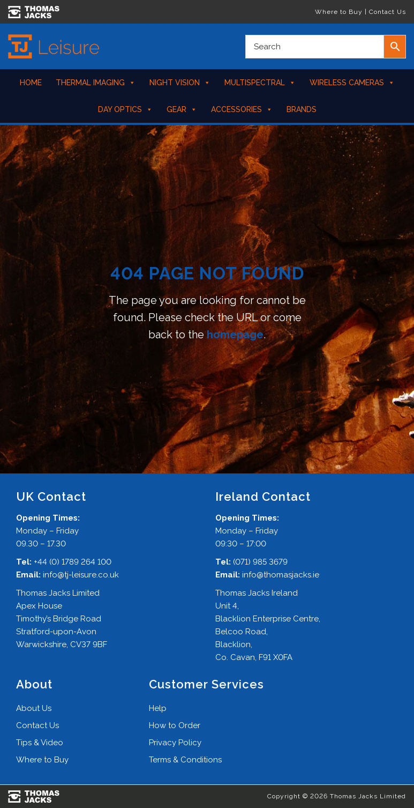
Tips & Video (39, 742)
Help (158, 708)
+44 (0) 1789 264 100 (72, 562)
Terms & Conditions (185, 760)
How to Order (174, 725)
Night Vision (179, 82)
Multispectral (260, 82)
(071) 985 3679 (260, 562)
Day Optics (125, 109)
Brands (302, 109)
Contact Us (387, 12)
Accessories (242, 109)
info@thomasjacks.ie (280, 575)
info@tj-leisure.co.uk (81, 575)
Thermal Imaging (96, 82)
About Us (33, 708)
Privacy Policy (175, 742)
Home (31, 82)
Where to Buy (339, 12)
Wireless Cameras (352, 82)
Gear (182, 109)
